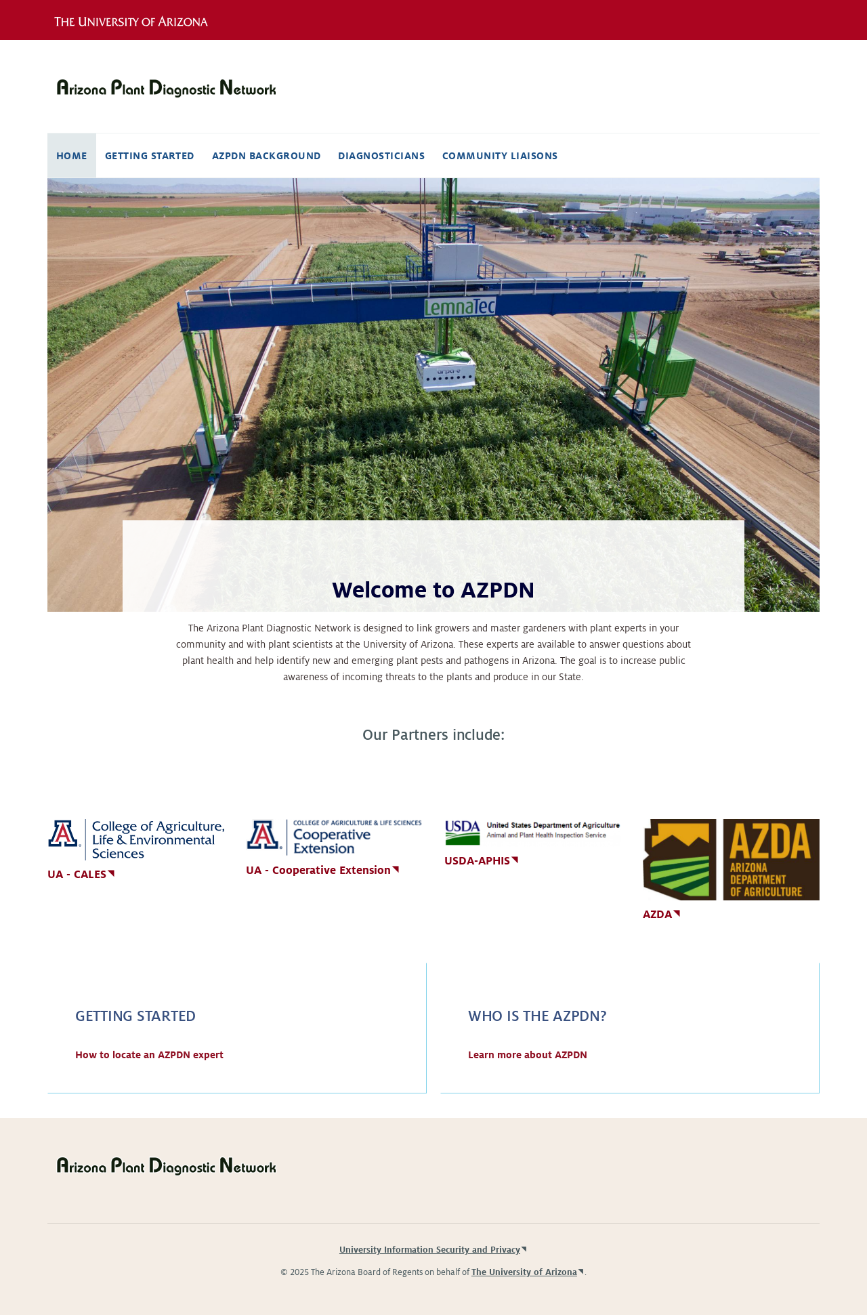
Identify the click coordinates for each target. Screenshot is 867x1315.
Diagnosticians (381, 155)
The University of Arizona (524, 1272)
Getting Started (149, 155)
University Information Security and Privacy (429, 1250)
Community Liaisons (500, 155)
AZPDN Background (266, 155)
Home (71, 155)
